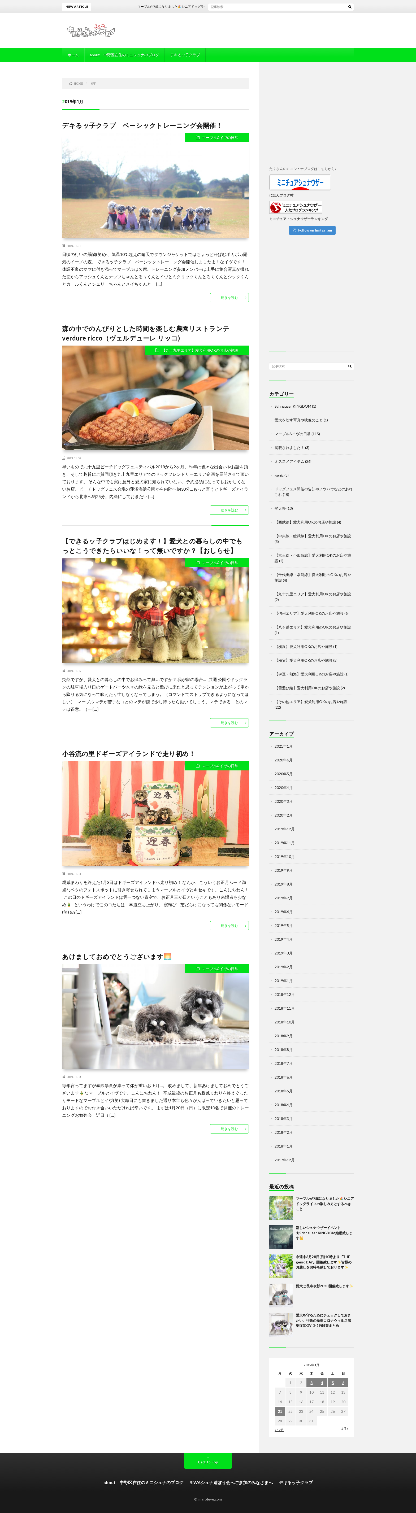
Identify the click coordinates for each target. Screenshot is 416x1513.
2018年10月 (285, 1022)
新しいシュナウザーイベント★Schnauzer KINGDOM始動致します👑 (324, 1233)
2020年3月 (284, 801)
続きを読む (229, 297)
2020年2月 (284, 815)
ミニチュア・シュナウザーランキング (298, 219)
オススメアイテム (289, 461)
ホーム (73, 55)
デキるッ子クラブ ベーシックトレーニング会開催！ (142, 125)
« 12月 (279, 1430)
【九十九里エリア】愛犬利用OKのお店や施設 (200, 350)
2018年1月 (284, 1146)
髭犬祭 (280, 508)
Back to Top (208, 1462)
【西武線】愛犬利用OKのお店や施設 (305, 522)
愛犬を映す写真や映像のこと (299, 420)
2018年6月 (284, 1077)
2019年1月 (284, 980)
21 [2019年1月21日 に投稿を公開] (280, 1411)
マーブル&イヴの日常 (220, 137)
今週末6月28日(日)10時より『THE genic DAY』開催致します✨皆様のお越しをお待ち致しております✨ (324, 1262)
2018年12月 (285, 994)
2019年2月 (284, 967)
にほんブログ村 (281, 195)
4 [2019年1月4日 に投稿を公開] (322, 1382)
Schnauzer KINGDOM (293, 406)
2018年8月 (284, 1049)
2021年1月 (284, 746)
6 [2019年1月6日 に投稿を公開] (343, 1382)
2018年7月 (284, 1063)
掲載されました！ (289, 447)
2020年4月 (284, 787)
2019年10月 (285, 856)
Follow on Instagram (312, 230)
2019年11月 (285, 842)
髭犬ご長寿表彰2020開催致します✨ (324, 1286)
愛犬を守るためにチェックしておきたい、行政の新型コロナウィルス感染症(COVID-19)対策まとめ (323, 1320)
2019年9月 (284, 870)
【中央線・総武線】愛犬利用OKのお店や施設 (313, 536)
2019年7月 (284, 898)
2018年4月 (284, 1104)
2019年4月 (284, 939)
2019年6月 (284, 911)
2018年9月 (284, 1036)
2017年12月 (285, 1160)
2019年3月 (284, 953)
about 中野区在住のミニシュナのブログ (124, 55)
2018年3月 (284, 1118)
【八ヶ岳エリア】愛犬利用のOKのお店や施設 (313, 627)
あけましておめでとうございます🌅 (117, 956)
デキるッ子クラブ (185, 55)
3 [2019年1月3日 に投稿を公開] (311, 1382)
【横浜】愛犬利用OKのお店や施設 (303, 646)
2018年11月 (285, 1008)
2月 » (345, 1429)
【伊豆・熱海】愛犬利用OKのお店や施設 (309, 674)
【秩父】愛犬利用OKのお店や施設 (303, 660)
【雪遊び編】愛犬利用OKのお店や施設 (307, 688)
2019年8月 (284, 884)
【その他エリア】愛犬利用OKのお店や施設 (311, 701)
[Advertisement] (311, 111)
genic (279, 475)
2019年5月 (284, 925)
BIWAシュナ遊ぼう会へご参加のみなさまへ (231, 1482)
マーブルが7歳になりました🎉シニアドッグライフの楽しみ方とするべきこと (204, 6)
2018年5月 (284, 1091)
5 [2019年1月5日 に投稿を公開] (333, 1382)
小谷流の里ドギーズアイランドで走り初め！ (128, 753)
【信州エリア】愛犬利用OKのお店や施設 (309, 613)
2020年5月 (284, 773)
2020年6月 (284, 760)
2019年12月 (285, 829)
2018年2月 (284, 1132)
